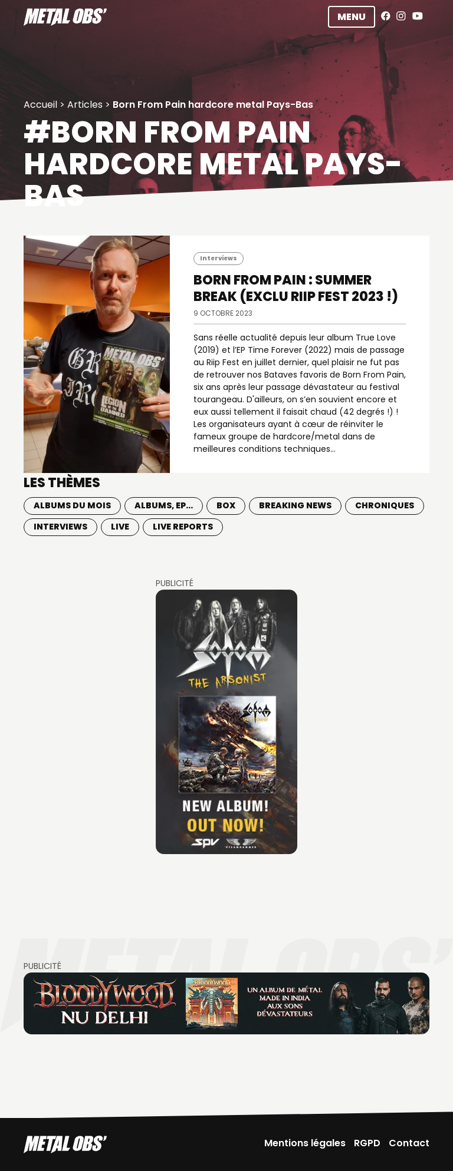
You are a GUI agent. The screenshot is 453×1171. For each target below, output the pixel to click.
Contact (409, 1143)
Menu (351, 17)
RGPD (367, 1143)
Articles (85, 104)
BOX (225, 505)
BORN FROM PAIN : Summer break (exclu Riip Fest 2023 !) (295, 288)
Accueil (40, 104)
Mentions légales (305, 1143)
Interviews (218, 258)
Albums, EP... (163, 505)
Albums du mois (72, 505)
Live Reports (183, 526)
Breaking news (295, 505)
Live (120, 526)
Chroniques (384, 505)
